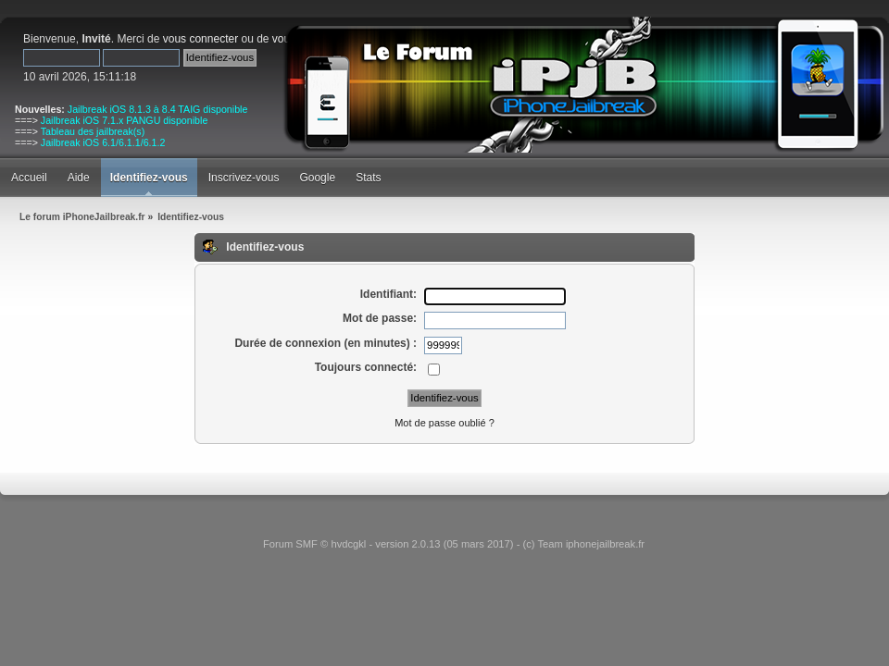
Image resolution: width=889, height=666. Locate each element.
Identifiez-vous (149, 177)
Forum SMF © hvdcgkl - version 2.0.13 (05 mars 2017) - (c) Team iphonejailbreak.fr (454, 543)
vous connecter (200, 38)
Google (317, 177)
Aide (79, 177)
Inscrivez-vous (244, 177)
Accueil (29, 177)
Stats (368, 177)
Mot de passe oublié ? (444, 422)
